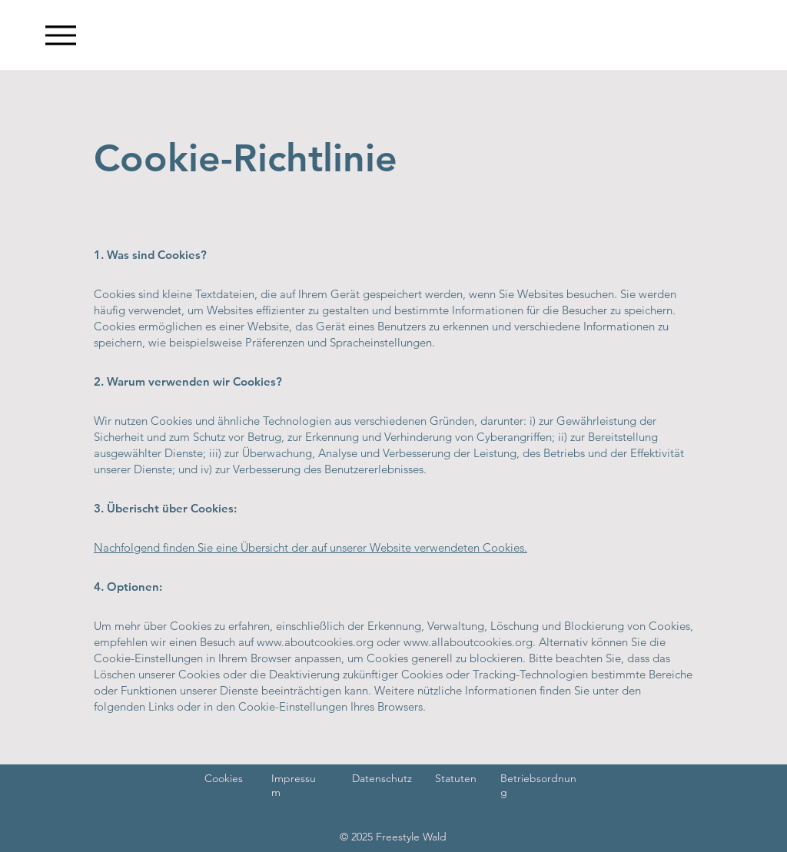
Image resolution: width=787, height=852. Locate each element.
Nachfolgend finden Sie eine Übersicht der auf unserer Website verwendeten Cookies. (310, 547)
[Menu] (60, 35)
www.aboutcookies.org (315, 642)
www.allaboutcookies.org (468, 642)
